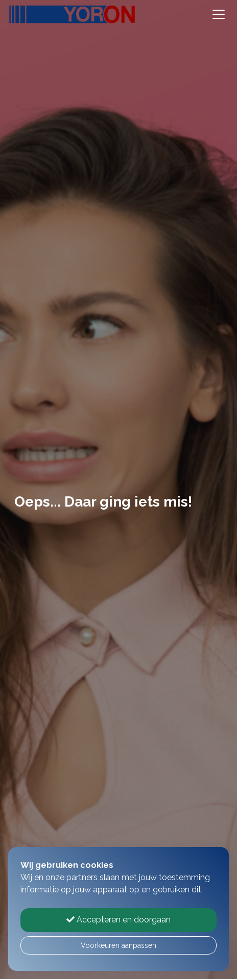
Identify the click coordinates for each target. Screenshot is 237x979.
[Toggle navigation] (218, 14)
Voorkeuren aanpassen (118, 945)
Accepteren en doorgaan (118, 919)
